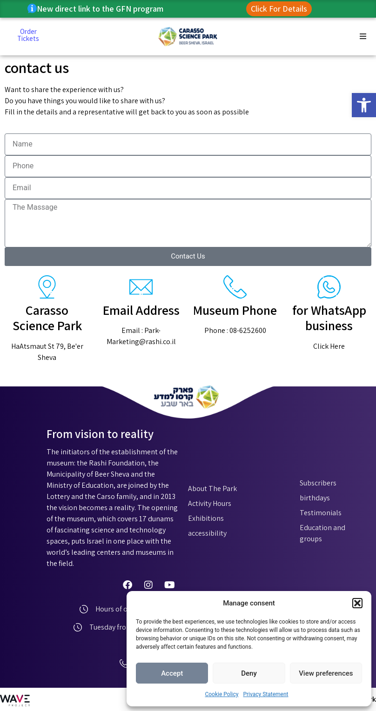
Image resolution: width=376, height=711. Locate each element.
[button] (364, 105)
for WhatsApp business (329, 317)
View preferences (326, 673)
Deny (249, 673)
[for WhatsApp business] (329, 287)
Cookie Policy (221, 694)
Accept (172, 673)
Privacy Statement (265, 694)
